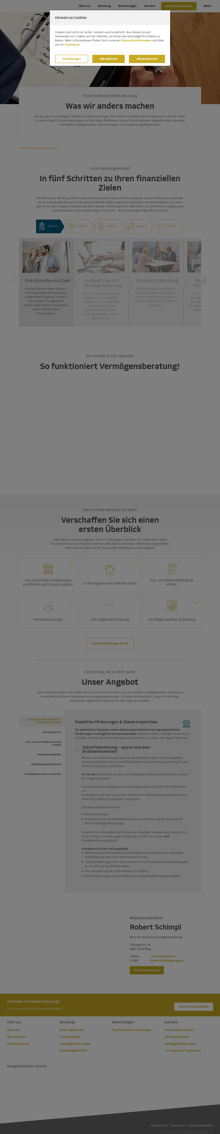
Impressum (71, 45)
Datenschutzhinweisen (136, 40)
